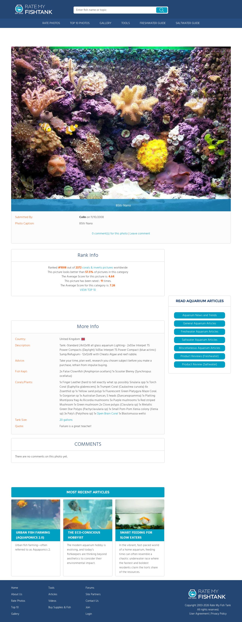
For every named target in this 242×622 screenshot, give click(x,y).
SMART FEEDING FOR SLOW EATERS (136, 535)
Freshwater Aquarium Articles (199, 331)
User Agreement (199, 614)
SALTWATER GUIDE (188, 23)
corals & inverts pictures (97, 267)
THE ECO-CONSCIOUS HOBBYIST (84, 535)
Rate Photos (18, 601)
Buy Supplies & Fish (59, 607)
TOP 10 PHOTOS (80, 23)
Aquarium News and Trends (199, 315)
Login (89, 614)
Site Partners (93, 594)
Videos (52, 601)
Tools (51, 588)
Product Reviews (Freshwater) (200, 356)
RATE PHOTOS (51, 23)
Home (14, 588)
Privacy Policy (219, 614)
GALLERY (105, 23)
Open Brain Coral (107, 413)
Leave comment (140, 233)
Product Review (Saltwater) (199, 364)
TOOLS (125, 23)
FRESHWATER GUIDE (153, 23)
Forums (90, 588)
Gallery (15, 614)
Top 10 (15, 607)
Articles (52, 594)
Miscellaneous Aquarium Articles (199, 348)
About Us (16, 594)
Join (88, 607)
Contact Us (92, 601)
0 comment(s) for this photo (110, 233)
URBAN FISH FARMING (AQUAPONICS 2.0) (33, 535)
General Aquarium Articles (199, 323)
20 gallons (66, 420)
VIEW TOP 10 (88, 290)
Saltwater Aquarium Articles (199, 340)
